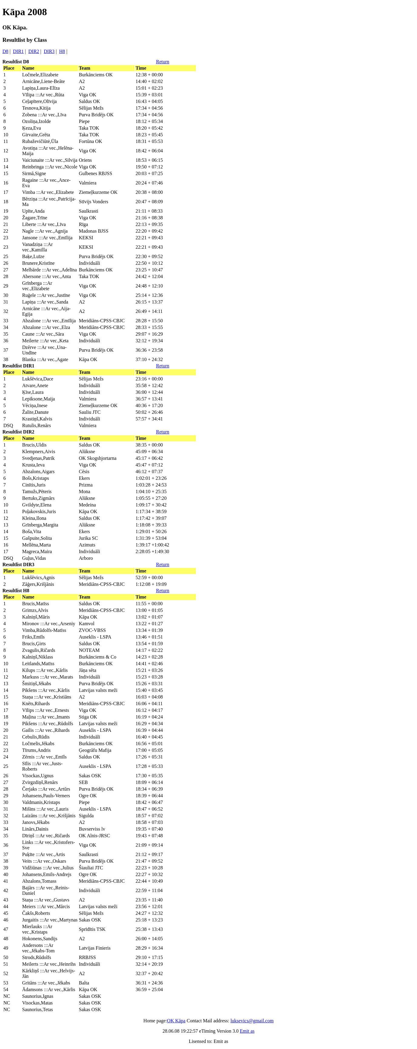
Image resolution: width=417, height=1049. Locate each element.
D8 (5, 51)
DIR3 (49, 51)
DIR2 (34, 51)
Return (162, 61)
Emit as (247, 1031)
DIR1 (18, 51)
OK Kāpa (176, 1020)
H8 (62, 51)
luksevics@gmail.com (252, 1020)
